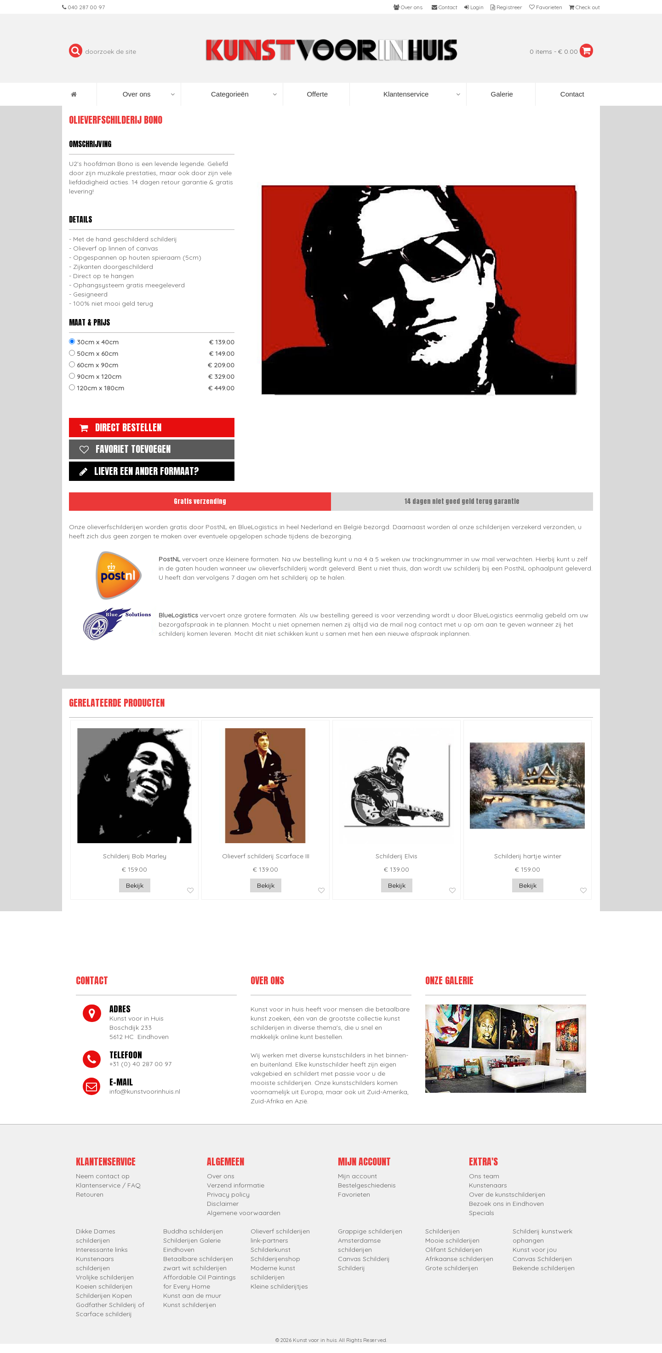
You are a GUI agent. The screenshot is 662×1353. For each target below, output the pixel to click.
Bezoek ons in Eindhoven (506, 1203)
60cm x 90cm (151, 365)
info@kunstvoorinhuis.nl (144, 1091)
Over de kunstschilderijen (507, 1194)
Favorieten (354, 1194)
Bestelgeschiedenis (367, 1185)
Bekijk (134, 885)
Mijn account (357, 1176)
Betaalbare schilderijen (198, 1259)
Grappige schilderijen (370, 1231)
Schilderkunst (271, 1249)
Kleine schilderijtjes (279, 1286)
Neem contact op (103, 1176)
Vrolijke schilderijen (105, 1277)
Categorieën (244, 94)
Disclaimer (223, 1203)
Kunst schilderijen (189, 1305)
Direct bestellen (118, 427)
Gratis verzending (200, 501)
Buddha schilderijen (193, 1231)
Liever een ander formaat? (137, 471)
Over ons (149, 94)
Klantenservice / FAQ (108, 1185)
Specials (481, 1213)
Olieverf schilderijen (280, 1231)
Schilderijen (442, 1231)
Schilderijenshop (275, 1259)
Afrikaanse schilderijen (459, 1259)
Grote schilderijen (451, 1268)
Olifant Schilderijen (453, 1249)
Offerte (316, 94)
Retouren (89, 1194)
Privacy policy (228, 1194)
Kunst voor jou (535, 1249)
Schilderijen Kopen (104, 1295)
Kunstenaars (488, 1185)
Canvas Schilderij (364, 1259)
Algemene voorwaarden (243, 1213)
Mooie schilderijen (452, 1240)
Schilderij (351, 1268)
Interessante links (102, 1249)
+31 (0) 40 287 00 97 (140, 1064)
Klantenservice (421, 94)
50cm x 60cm (151, 353)
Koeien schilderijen (104, 1286)
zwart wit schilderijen (195, 1268)
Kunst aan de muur (192, 1295)
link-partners (269, 1240)
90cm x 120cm (151, 376)
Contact (571, 94)
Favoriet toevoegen (123, 449)
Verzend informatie (235, 1185)
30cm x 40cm (151, 342)
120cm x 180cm (151, 388)
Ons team (484, 1176)
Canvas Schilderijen (542, 1259)
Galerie (501, 94)
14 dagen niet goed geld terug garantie (462, 501)
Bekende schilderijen (544, 1268)
